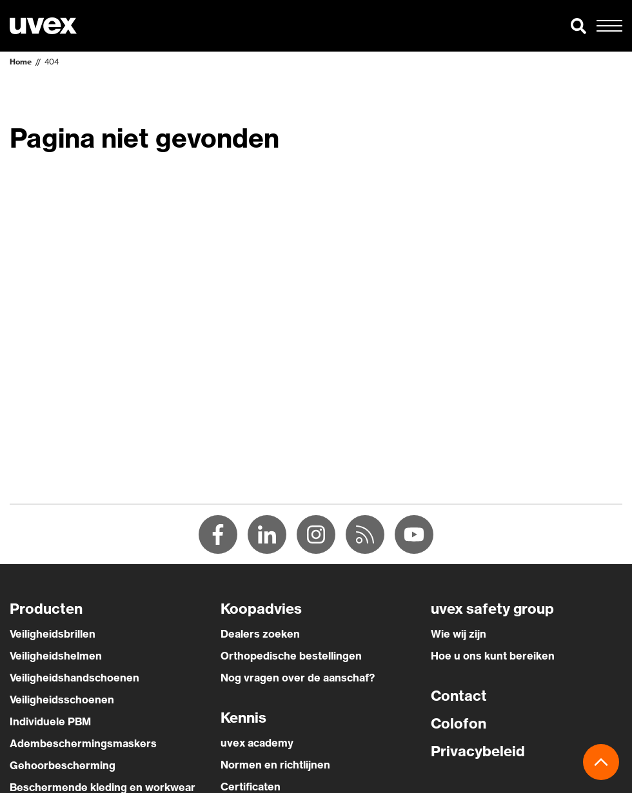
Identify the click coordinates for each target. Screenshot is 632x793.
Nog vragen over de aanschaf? (298, 677)
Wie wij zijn (458, 633)
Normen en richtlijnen (275, 764)
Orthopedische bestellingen (291, 655)
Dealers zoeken (260, 633)
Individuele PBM (50, 721)
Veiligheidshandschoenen (74, 677)
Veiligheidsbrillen (52, 633)
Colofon (458, 723)
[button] (578, 26)
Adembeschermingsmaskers (83, 743)
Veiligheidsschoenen (62, 699)
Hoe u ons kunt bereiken (493, 655)
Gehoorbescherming (62, 765)
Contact (459, 696)
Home (21, 61)
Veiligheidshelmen (56, 655)
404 (51, 61)
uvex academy (257, 742)
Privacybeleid (478, 751)
